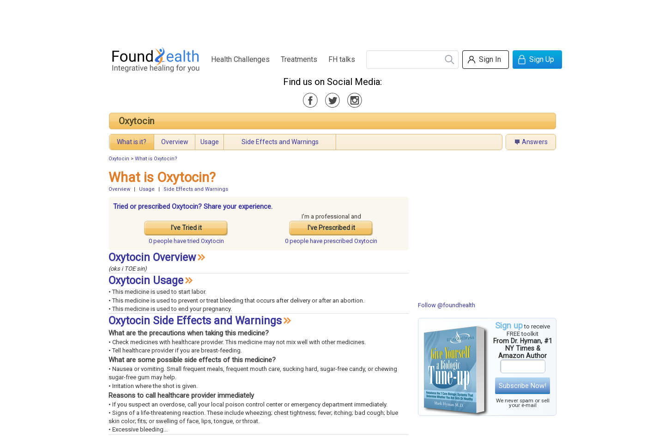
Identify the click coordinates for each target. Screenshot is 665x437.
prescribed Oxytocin (331, 240)
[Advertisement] (332, 21)
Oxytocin (136, 121)
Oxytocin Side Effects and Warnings (195, 321)
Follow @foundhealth (446, 305)
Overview (174, 142)
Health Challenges (240, 59)
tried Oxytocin (186, 240)
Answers (535, 142)
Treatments (299, 59)
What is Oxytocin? (156, 159)
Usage (209, 142)
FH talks (341, 59)
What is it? (131, 142)
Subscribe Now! (522, 386)
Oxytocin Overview (152, 257)
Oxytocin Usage (146, 280)
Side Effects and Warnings (280, 142)
